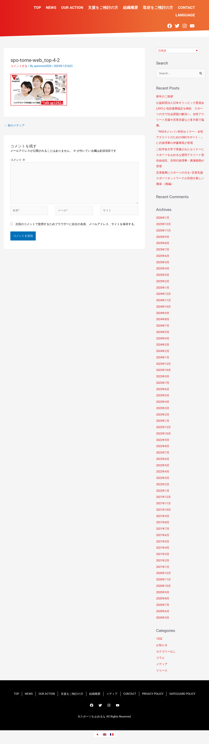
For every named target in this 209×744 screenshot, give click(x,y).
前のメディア (14, 125)
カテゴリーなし (166, 651)
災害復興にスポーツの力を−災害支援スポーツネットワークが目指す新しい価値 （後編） (180, 178)
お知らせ (161, 645)
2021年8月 (162, 522)
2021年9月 (162, 516)
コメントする (19, 66)
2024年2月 (162, 351)
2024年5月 (162, 332)
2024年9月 (162, 313)
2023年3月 (162, 408)
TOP (37, 7)
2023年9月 (162, 376)
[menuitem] (178, 50)
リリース (161, 670)
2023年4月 (162, 401)
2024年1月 (162, 357)
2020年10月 (163, 586)
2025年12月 (163, 224)
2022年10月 (163, 433)
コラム (160, 658)
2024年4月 (162, 338)
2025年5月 (162, 262)
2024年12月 (163, 294)
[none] (178, 50)
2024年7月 (162, 325)
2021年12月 (163, 497)
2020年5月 (162, 617)
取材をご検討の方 (158, 7)
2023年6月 (162, 389)
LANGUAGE (185, 15)
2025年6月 (162, 256)
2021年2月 (162, 560)
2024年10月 (163, 306)
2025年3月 (162, 275)
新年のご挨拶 (165, 96)
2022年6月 (162, 459)
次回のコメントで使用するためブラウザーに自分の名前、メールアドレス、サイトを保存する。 (76, 224)
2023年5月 (162, 395)
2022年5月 (162, 465)
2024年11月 (163, 300)
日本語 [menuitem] (162, 50)
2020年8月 (162, 598)
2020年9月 (162, 592)
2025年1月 (162, 287)
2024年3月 (162, 345)
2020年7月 (162, 605)
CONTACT (186, 7)
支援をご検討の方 (103, 7)
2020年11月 (163, 579)
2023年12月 (163, 364)
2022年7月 (162, 452)
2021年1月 (162, 567)
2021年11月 (163, 503)
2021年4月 (162, 548)
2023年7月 (162, 383)
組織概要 (130, 7)
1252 (159, 638)
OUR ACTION (72, 7)
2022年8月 (162, 446)
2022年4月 (162, 471)
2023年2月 (162, 414)
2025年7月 (162, 249)
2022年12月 (163, 427)
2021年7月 (162, 528)
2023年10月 (163, 370)
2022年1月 (162, 490)
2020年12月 (163, 573)
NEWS (51, 7)
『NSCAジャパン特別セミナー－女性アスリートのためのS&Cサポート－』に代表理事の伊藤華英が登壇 (180, 137)
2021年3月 (162, 554)
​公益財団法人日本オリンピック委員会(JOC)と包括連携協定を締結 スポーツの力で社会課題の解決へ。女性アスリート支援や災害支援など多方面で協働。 (180, 114)
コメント (17, 160)
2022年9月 (162, 440)
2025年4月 (162, 268)
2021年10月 (163, 509)
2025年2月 (162, 281)
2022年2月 (162, 484)
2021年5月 (162, 541)
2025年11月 (163, 230)
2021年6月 (162, 535)
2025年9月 (162, 237)
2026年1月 (162, 218)
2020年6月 (162, 611)
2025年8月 (162, 243)
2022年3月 (162, 478)
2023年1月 (162, 421)
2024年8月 (162, 319)
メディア (161, 664)
